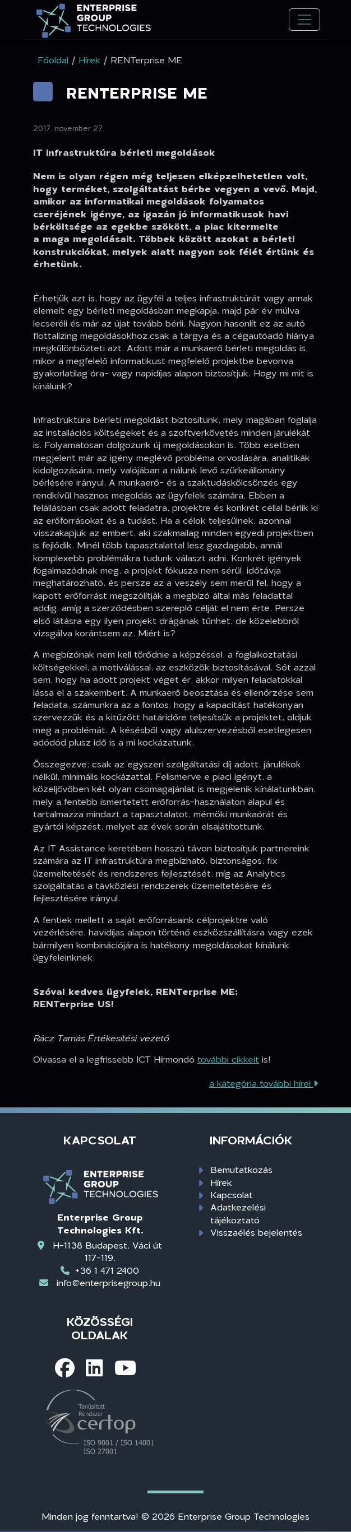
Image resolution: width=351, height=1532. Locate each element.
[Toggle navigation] (304, 19)
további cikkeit (228, 1059)
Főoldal (53, 60)
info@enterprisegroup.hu (108, 1282)
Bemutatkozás (241, 1169)
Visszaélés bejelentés (256, 1232)
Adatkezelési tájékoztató (238, 1213)
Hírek (221, 1182)
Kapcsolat (231, 1194)
